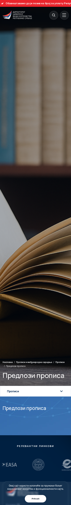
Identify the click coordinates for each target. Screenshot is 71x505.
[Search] (53, 15)
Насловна (8, 362)
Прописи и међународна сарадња (34, 362)
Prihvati (35, 499)
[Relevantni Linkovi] (26, 464)
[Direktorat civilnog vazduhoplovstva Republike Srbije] (17, 15)
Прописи (59, 362)
